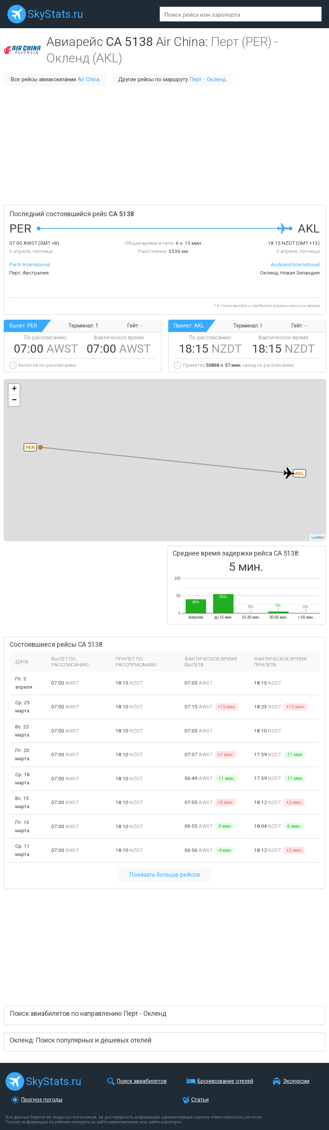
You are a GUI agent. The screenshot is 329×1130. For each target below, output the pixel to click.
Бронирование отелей (225, 1081)
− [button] (14, 400)
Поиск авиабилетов (142, 1081)
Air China (89, 79)
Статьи (200, 1100)
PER (30, 447)
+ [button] (14, 389)
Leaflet (318, 537)
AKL (299, 473)
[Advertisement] (164, 145)
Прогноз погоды (41, 1100)
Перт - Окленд (207, 79)
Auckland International (295, 264)
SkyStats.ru (55, 14)
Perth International (29, 264)
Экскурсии (296, 1081)
